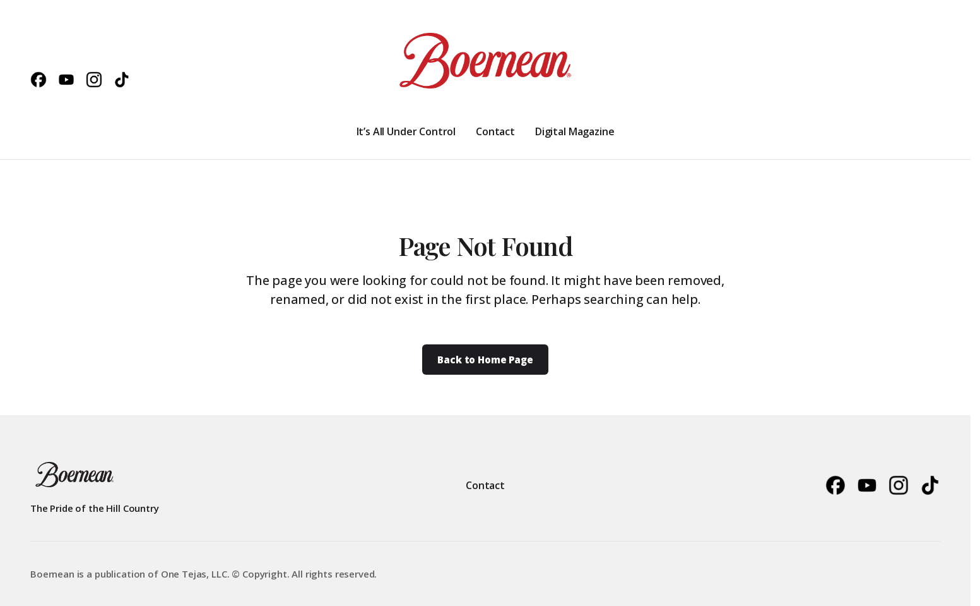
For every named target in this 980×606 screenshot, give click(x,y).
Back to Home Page (485, 359)
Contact (485, 485)
